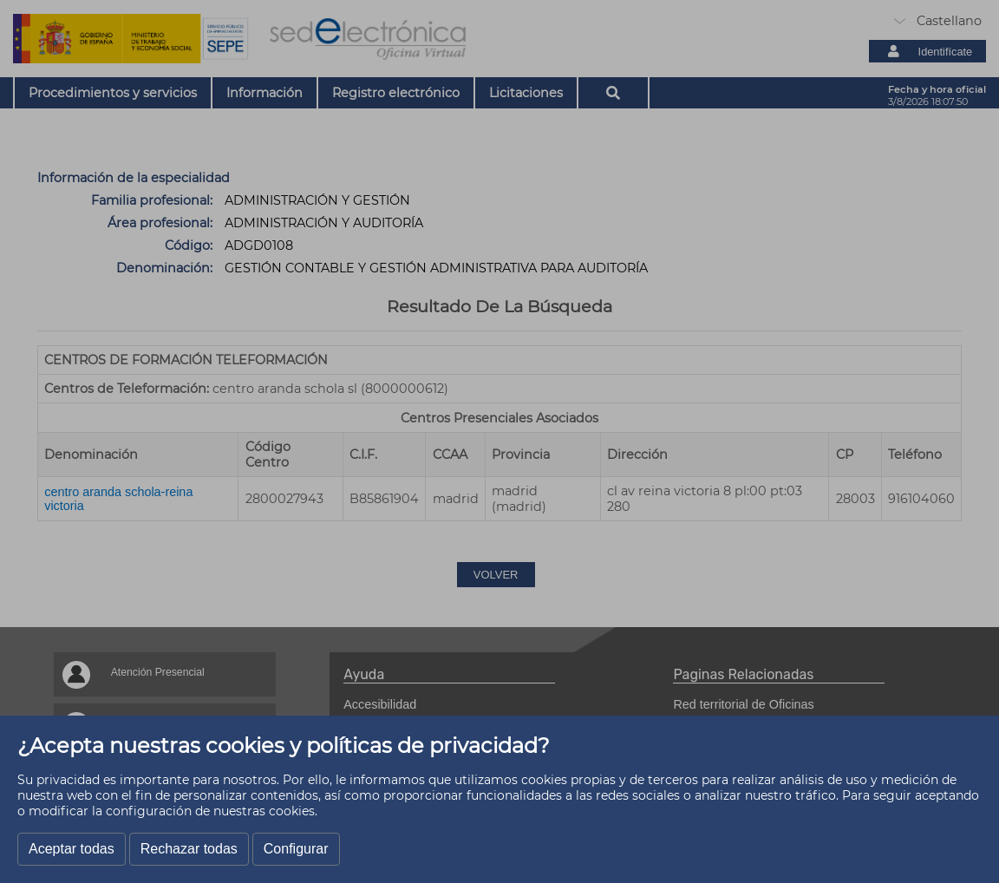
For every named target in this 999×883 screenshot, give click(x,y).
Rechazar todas (189, 848)
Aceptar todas (71, 848)
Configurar (296, 848)
